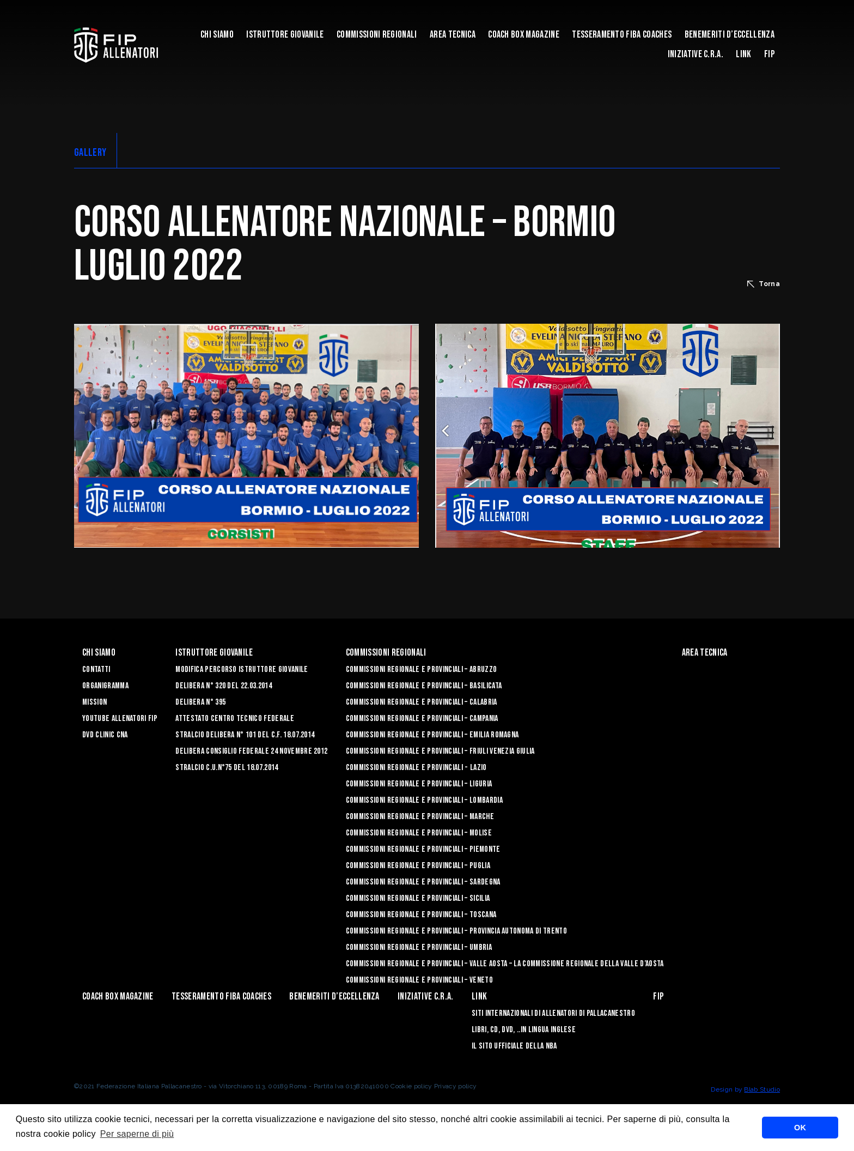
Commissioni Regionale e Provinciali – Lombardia (424, 800)
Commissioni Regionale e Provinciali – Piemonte (423, 849)
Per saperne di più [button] (137, 1133)
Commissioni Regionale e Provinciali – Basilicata (424, 686)
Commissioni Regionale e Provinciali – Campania (422, 718)
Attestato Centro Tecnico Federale (234, 718)
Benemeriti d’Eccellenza (729, 34)
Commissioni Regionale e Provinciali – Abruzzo (421, 669)
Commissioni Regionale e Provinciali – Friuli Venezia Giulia (440, 751)
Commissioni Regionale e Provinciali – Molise (419, 833)
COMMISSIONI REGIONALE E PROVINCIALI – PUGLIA (418, 866)
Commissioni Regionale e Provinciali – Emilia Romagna (432, 735)
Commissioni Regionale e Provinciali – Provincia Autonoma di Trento (456, 931)
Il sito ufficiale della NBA (514, 1046)
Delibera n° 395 (200, 702)
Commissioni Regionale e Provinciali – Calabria (421, 702)
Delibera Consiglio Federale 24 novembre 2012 (251, 751)
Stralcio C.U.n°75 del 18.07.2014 (226, 767)
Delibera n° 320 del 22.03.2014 (223, 686)
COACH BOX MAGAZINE (523, 34)
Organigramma (105, 686)
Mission (94, 702)
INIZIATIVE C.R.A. (695, 54)
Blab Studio (762, 1089)
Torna (763, 284)
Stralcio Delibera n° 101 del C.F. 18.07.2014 (244, 735)
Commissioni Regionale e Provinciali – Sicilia (418, 898)
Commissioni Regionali (377, 34)
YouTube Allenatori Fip (119, 718)
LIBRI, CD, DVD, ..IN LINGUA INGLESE (524, 1030)
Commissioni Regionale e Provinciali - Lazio (416, 767)
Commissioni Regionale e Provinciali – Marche (420, 816)
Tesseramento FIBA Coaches (622, 34)
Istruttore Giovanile (285, 34)
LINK (743, 54)
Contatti (96, 669)
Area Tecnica (452, 34)
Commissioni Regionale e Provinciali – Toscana (421, 915)
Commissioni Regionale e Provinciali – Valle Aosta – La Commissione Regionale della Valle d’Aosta (505, 964)
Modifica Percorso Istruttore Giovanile (241, 669)
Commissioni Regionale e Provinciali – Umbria (419, 947)
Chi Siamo (217, 34)
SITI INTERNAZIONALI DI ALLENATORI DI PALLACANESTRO (553, 1013)
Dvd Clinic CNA (104, 735)
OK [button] (800, 1127)
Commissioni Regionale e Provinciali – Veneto (419, 980)
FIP (769, 54)
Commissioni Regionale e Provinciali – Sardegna (423, 882)
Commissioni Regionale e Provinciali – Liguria (419, 784)
